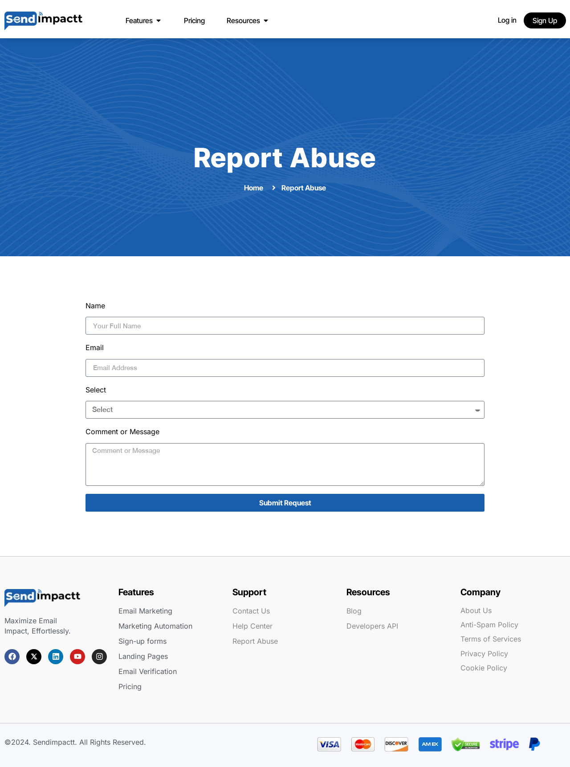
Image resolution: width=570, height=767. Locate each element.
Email (95, 347)
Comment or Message (122, 431)
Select (96, 389)
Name (95, 305)
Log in (507, 20)
